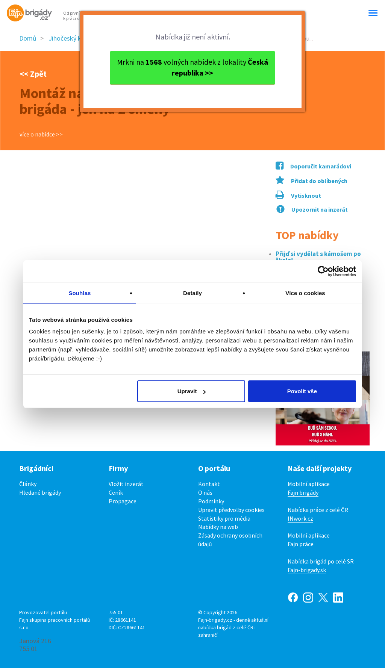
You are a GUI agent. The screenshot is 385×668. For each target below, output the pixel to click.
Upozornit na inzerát (312, 209)
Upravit (191, 391)
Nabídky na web (218, 526)
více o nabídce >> (41, 134)
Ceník (116, 492)
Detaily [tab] (192, 292)
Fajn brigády (303, 492)
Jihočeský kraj (68, 38)
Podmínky (211, 501)
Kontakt (209, 484)
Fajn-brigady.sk (307, 570)
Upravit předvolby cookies (231, 509)
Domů (27, 38)
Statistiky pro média (224, 518)
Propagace (122, 501)
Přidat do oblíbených (311, 181)
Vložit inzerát (126, 484)
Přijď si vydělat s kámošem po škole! (318, 257)
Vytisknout (298, 195)
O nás (205, 492)
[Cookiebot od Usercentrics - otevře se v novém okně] (323, 271)
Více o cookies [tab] (305, 292)
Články (27, 484)
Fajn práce (301, 544)
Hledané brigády (40, 492)
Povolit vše (302, 391)
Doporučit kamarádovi (313, 166)
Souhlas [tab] (79, 292)
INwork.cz (300, 518)
